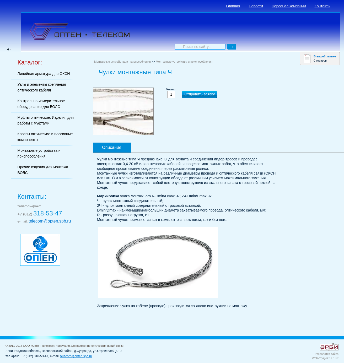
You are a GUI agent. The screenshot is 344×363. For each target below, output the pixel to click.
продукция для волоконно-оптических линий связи (89, 345)
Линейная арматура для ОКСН (44, 74)
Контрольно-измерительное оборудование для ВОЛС (41, 104)
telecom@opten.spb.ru (50, 221)
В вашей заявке (325, 56)
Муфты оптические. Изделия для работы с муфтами (46, 120)
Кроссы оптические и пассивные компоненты (45, 137)
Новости (256, 6)
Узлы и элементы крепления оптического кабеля (42, 87)
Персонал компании (289, 6)
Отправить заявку (199, 94)
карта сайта (8, 49)
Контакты (322, 6)
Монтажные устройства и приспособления (39, 153)
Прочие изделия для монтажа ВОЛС (43, 170)
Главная (233, 6)
